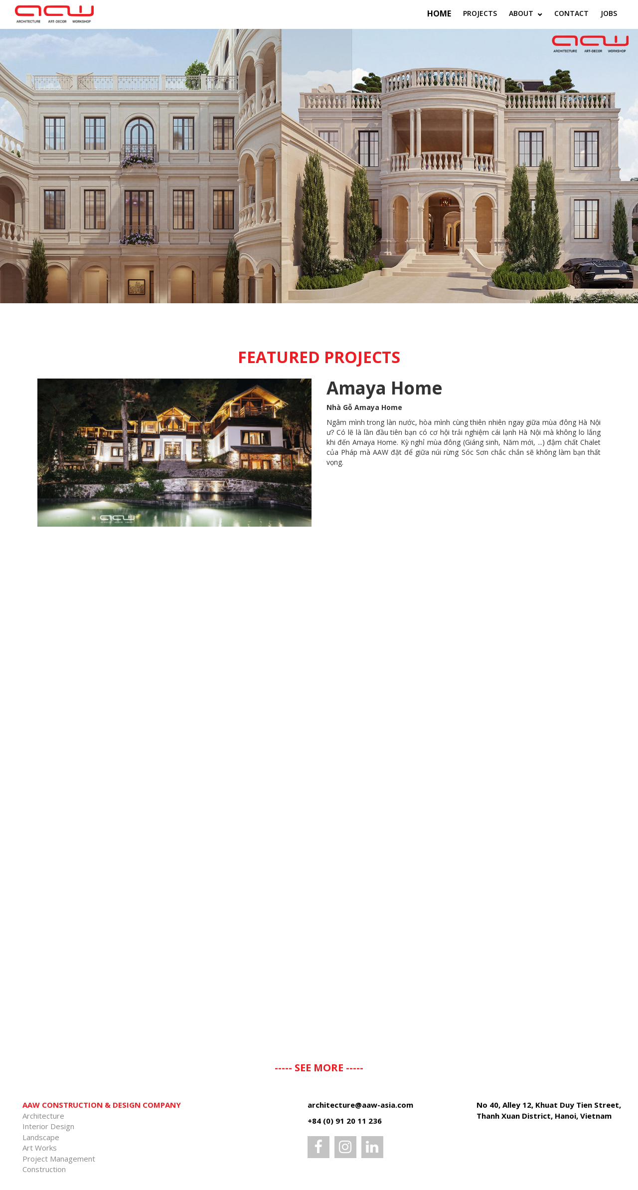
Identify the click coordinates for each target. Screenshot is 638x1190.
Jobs (609, 13)
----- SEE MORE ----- (319, 1067)
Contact (571, 13)
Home (439, 13)
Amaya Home (384, 387)
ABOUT (522, 13)
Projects (480, 13)
